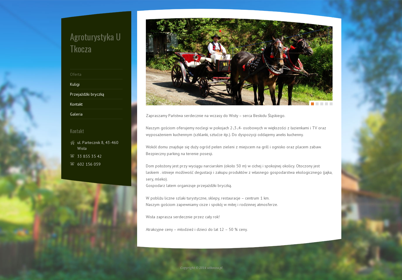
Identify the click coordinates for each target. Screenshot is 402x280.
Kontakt (76, 104)
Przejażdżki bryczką (87, 94)
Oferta (75, 74)
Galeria (76, 114)
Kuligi (75, 84)
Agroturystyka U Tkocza (95, 42)
